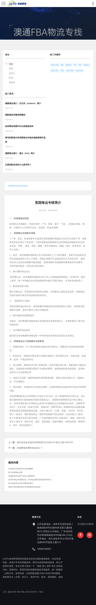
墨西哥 (12, 82)
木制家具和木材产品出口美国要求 (21, 476)
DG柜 (62, 70)
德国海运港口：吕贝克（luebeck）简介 (23, 103)
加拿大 (12, 73)
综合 (11, 64)
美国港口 (87, 65)
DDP (75, 65)
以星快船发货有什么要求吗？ (18, 165)
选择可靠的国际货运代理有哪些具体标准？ (25, 487)
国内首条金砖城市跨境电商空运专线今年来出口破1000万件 (45, 442)
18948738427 (59, 549)
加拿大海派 (70, 70)
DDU (80, 65)
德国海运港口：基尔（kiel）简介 (20, 153)
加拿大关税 (54, 65)
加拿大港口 (54, 70)
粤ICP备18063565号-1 (13, 592)
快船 (62, 65)
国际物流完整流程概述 (15, 115)
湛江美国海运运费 (15, 472)
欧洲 (11, 78)
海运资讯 (19, 186)
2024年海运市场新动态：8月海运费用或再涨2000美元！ (30, 480)
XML (26, 592)
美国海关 (69, 65)
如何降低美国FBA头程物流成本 (19, 126)
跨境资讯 (11, 186)
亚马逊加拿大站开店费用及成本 (20, 483)
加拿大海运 (79, 70)
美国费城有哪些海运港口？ (30, 448)
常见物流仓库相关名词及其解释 (20, 469)
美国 (11, 68)
